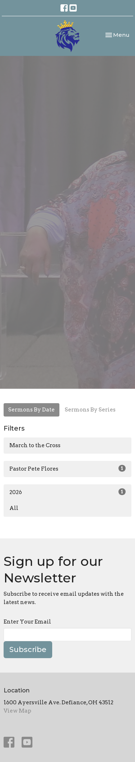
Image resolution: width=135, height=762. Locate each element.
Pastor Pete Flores (67, 468)
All (13, 508)
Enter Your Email (27, 621)
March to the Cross (34, 445)
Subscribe (27, 649)
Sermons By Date (31, 409)
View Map (17, 711)
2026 (67, 491)
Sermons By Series (90, 409)
